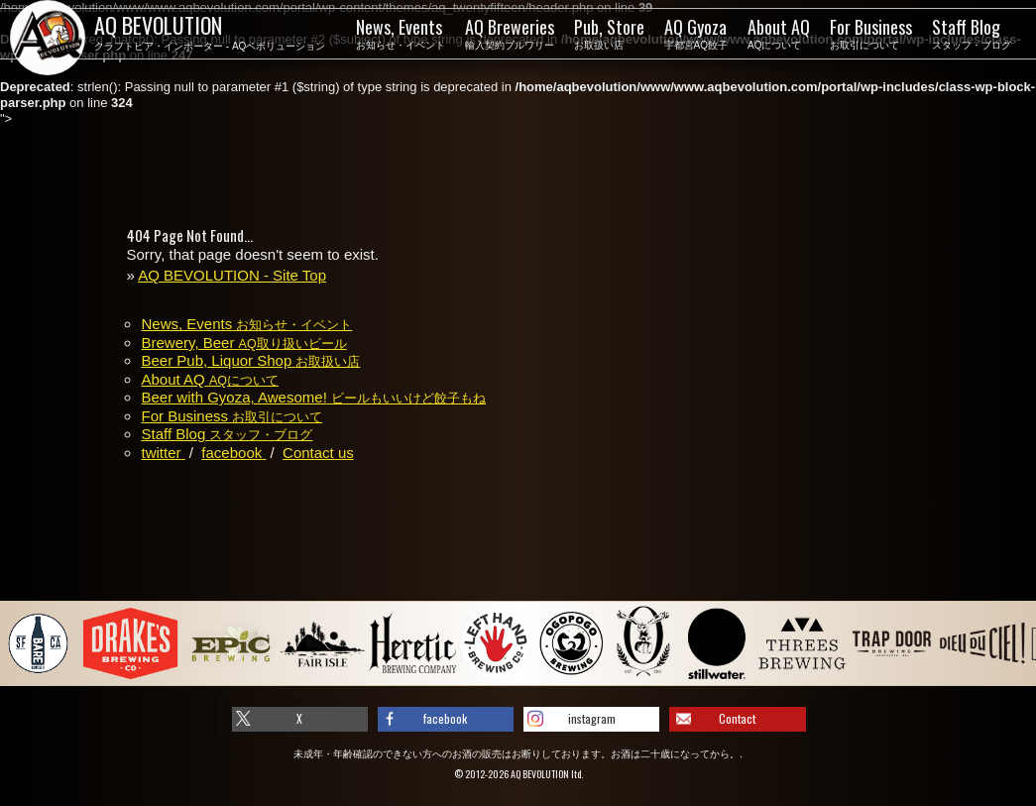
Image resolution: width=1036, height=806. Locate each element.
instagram (592, 718)
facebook (445, 718)
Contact (737, 718)
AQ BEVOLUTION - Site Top (232, 275)
